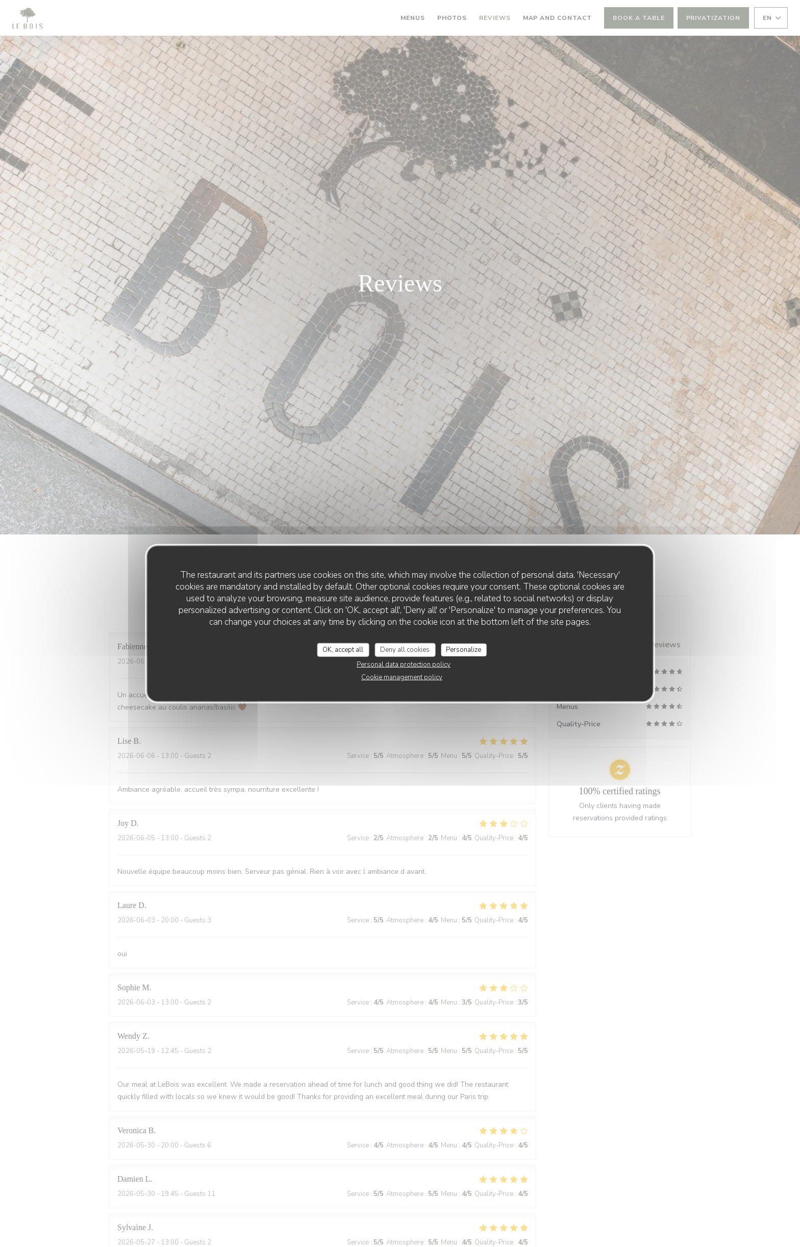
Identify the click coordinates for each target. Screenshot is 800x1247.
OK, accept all (342, 649)
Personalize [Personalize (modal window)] (463, 649)
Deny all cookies (405, 649)
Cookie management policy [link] (401, 677)
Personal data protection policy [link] (404, 664)
